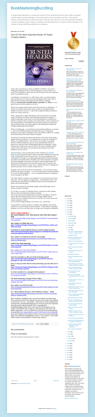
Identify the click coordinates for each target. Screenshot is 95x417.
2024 (68, 203)
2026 (68, 198)
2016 (68, 348)
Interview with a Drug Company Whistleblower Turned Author (74, 79)
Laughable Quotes (72, 235)
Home (35, 380)
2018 (68, 343)
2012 (68, 357)
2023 (68, 205)
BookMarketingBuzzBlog (32, 8)
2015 (68, 350)
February (70, 338)
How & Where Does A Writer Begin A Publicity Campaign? (76, 264)
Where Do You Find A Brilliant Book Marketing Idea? (75, 260)
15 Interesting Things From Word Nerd (75, 284)
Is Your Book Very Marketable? (76, 318)
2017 (68, 346)
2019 (68, 214)
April (69, 334)
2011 (68, 359)
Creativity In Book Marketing (75, 241)
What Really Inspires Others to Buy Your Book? (75, 291)
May (69, 331)
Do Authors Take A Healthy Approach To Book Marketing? (74, 325)
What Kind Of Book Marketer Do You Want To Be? (75, 238)
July (69, 227)
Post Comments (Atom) (24, 383)
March (70, 336)
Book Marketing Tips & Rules (75, 297)
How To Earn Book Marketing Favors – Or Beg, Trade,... (75, 232)
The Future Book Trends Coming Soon (74, 271)
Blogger (54, 408)
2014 (68, 352)
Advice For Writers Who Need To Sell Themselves (75, 295)
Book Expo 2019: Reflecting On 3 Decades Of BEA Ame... (76, 321)
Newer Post (14, 380)
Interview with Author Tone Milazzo (75, 132)
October (70, 220)
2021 (68, 209)
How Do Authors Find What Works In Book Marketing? (75, 143)
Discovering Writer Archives (73, 100)
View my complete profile (71, 398)
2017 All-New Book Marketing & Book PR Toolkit (74, 91)
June (69, 229)
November (71, 218)
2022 (68, 207)
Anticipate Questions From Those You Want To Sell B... (75, 311)
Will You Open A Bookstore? (75, 329)
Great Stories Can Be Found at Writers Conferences (76, 287)
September (71, 223)
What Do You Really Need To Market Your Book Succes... (75, 300)
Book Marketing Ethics (73, 254)
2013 (68, 355)
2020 (68, 212)
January (70, 341)
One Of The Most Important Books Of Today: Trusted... (75, 268)
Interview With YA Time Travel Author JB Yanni (74, 69)
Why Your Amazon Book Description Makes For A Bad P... (76, 276)
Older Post (56, 380)
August (70, 225)
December (71, 216)
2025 (68, 201)
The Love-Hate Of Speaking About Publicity (75, 304)
